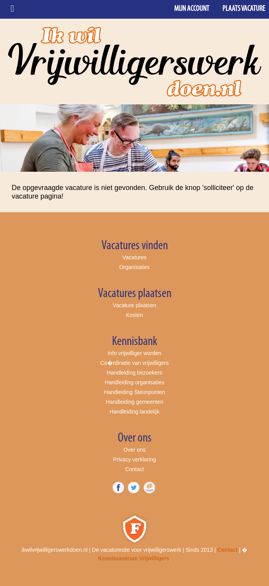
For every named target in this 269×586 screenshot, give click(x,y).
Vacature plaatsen (134, 305)
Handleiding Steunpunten (134, 392)
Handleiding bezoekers (134, 373)
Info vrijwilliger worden (134, 353)
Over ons (135, 450)
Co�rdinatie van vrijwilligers (134, 363)
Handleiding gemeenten (134, 402)
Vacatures (134, 257)
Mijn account (191, 9)
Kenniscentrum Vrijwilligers (133, 558)
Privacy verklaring (134, 459)
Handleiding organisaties (134, 382)
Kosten (134, 315)
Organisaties (134, 267)
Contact (134, 469)
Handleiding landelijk (134, 411)
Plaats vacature (243, 9)
